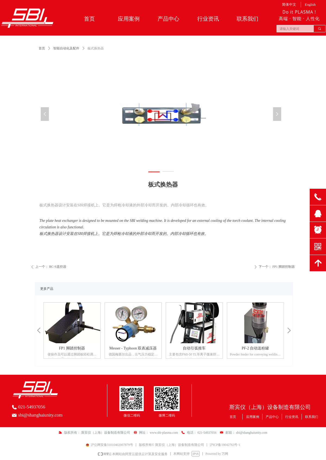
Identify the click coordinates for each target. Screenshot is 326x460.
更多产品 (46, 289)
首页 (42, 48)
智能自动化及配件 (66, 48)
